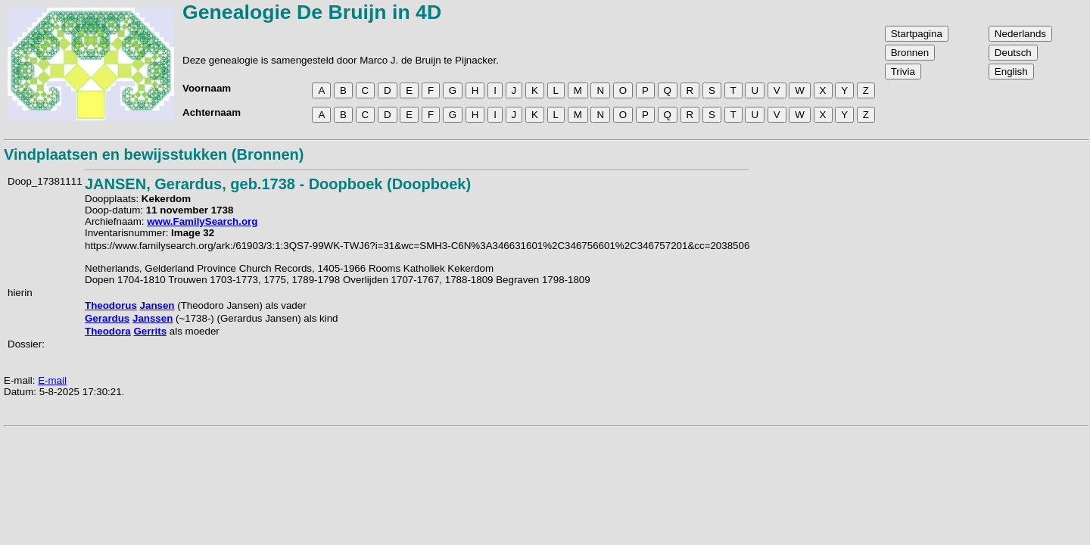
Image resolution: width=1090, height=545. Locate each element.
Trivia (903, 71)
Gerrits (150, 331)
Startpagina (916, 33)
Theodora (108, 331)
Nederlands (1020, 33)
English (1011, 71)
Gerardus (107, 318)
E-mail (52, 380)
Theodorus (111, 305)
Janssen (152, 318)
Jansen (157, 305)
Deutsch (1013, 52)
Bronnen (910, 52)
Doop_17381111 (45, 181)
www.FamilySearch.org (202, 221)
